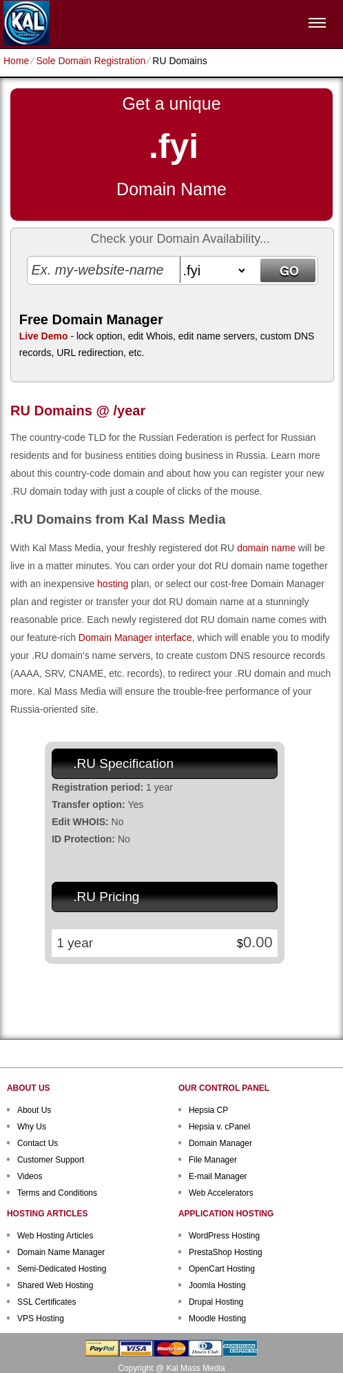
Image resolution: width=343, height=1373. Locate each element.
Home (16, 60)
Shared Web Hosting (55, 1285)
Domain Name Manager (61, 1252)
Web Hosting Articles (55, 1236)
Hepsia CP (208, 1110)
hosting (112, 583)
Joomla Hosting (217, 1285)
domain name (266, 547)
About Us (34, 1110)
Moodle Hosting (217, 1318)
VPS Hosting (40, 1318)
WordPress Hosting (224, 1236)
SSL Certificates (46, 1302)
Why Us (31, 1127)
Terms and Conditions (57, 1193)
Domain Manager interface (135, 637)
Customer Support (50, 1160)
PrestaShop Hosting (225, 1252)
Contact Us (37, 1143)
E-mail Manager (218, 1176)
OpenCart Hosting (222, 1269)
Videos (29, 1176)
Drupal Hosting (216, 1302)
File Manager (213, 1160)
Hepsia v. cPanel (219, 1127)
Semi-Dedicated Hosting (61, 1269)
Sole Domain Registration (90, 60)
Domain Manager (220, 1143)
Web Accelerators (221, 1193)
